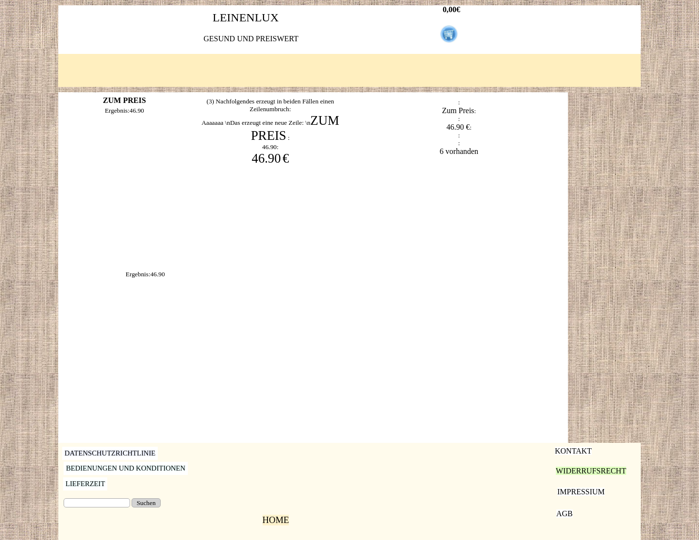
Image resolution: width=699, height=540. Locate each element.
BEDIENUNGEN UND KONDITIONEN (125, 468)
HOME (276, 520)
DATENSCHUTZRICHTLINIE (110, 453)
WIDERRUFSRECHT (591, 471)
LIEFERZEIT (85, 484)
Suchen (145, 502)
